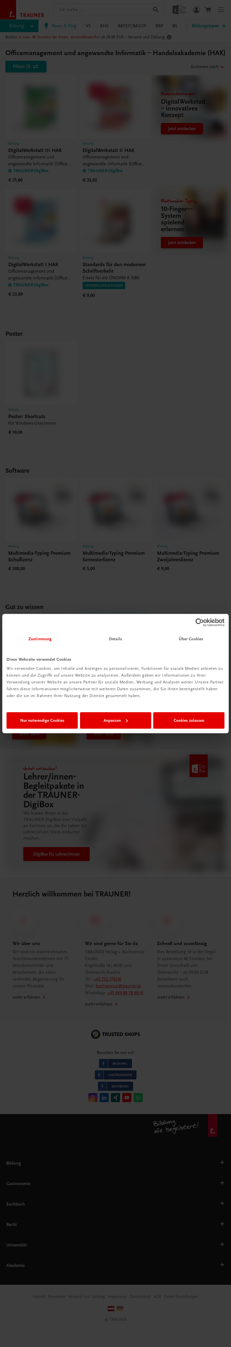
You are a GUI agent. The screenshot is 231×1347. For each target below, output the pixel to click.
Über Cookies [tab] (191, 638)
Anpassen (116, 720)
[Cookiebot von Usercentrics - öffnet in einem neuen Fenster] (199, 622)
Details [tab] (115, 638)
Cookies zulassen (189, 720)
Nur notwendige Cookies (42, 720)
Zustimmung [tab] (40, 638)
